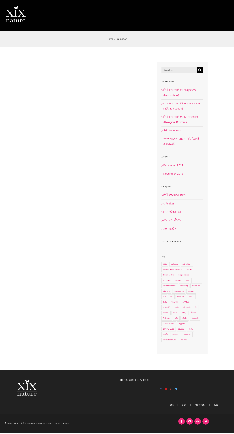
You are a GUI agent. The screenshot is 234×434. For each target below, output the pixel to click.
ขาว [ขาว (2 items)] (164, 296)
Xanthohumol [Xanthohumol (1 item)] (179, 291)
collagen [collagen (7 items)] (189, 269)
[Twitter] (176, 389)
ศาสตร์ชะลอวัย (172, 212)
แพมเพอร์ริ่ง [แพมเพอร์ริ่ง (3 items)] (187, 334)
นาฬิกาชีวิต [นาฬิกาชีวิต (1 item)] (167, 307)
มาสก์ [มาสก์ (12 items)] (175, 312)
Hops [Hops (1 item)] (188, 280)
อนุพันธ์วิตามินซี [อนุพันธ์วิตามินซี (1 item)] (168, 323)
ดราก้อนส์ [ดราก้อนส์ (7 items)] (185, 302)
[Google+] (171, 389)
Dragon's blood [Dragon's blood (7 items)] (183, 275)
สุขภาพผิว (169, 228)
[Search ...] (179, 70)
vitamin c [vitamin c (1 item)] (166, 291)
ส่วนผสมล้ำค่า (172, 220)
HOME (171, 405)
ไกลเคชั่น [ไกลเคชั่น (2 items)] (184, 340)
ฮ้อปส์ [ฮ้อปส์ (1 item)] (191, 329)
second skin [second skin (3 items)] (196, 285)
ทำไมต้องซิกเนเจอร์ (174, 195)
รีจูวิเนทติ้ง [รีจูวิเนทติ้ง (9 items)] (166, 318)
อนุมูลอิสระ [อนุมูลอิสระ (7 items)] (182, 323)
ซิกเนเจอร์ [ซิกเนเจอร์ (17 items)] (175, 302)
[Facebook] (161, 389)
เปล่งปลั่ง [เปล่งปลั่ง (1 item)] (175, 334)
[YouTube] (166, 389)
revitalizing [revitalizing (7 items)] (184, 285)
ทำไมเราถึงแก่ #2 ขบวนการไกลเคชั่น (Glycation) (181, 106)
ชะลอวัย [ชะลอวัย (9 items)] (191, 296)
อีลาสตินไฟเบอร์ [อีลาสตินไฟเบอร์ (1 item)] (168, 329)
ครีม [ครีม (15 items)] (171, 296)
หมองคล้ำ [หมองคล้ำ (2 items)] (195, 318)
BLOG (216, 405)
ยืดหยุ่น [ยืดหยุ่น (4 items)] (184, 312)
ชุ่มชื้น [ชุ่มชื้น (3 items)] (165, 302)
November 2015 (173, 173)
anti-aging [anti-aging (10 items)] (174, 264)
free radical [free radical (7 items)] (167, 280)
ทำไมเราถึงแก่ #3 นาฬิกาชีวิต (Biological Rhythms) (180, 120)
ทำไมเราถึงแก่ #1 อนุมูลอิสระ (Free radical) (180, 93)
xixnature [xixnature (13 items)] (191, 291)
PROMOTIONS (200, 405)
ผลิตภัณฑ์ (169, 203)
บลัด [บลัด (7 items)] (176, 307)
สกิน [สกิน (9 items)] (176, 318)
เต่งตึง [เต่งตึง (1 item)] (165, 334)
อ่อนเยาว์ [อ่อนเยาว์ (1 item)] (181, 329)
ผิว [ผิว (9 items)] (196, 307)
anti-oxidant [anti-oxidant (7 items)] (186, 264)
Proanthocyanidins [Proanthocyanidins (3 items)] (169, 285)
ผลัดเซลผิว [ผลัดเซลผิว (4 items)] (186, 307)
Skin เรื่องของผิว (173, 130)
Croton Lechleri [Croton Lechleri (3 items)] (168, 275)
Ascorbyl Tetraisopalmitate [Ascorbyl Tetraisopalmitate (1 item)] (172, 269)
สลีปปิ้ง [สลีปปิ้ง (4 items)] (184, 318)
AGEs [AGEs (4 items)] (165, 264)
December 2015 (173, 165)
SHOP (184, 405)
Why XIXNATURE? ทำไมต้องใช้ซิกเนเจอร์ (181, 141)
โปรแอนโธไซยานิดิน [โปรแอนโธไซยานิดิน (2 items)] (169, 340)
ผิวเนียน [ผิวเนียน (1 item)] (166, 312)
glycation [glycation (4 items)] (179, 280)
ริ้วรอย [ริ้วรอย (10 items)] (193, 312)
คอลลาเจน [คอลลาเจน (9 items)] (180, 296)
